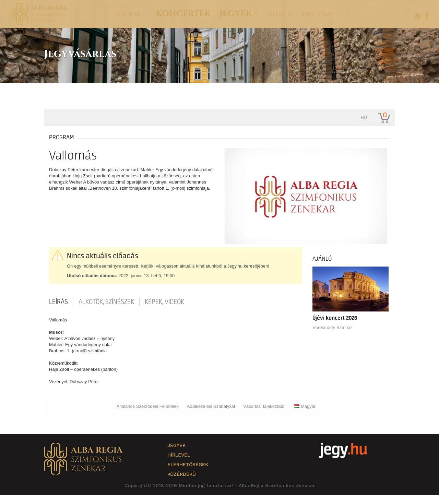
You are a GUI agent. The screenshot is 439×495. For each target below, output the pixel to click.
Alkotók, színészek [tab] (106, 302)
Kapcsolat (317, 15)
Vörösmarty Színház (332, 327)
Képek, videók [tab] (164, 302)
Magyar (305, 406)
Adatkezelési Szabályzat (211, 406)
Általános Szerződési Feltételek (148, 406)
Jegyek (236, 15)
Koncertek (183, 15)
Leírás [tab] (58, 302)
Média (277, 15)
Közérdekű (181, 474)
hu (363, 117)
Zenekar (127, 15)
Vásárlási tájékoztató (263, 406)
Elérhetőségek (187, 464)
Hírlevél (178, 455)
